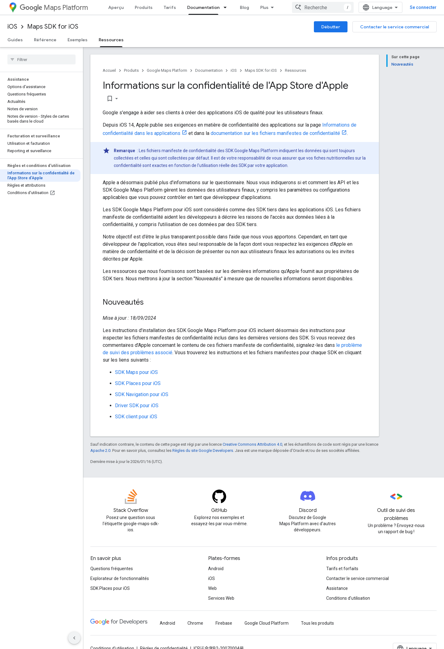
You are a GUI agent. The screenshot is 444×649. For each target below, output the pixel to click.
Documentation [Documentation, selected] (203, 7)
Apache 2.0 (100, 450)
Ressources (295, 70)
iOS (12, 26)
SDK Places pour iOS (138, 383)
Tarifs (170, 7)
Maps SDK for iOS (52, 26)
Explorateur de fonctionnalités (119, 578)
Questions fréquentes (111, 568)
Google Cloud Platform (267, 623)
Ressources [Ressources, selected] (111, 40)
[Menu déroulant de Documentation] (227, 7)
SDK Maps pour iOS (136, 372)
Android (216, 568)
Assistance (337, 588)
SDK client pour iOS (136, 417)
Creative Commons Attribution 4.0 (252, 444)
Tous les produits (317, 623)
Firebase (224, 623)
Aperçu (116, 7)
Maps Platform (54, 7)
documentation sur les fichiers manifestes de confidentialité (275, 133)
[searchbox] (41, 59)
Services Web (221, 598)
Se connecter (423, 7)
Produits (144, 7)
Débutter (330, 27)
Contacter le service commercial (394, 27)
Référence (45, 40)
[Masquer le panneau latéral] (74, 638)
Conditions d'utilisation (348, 598)
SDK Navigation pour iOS (141, 394)
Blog (244, 7)
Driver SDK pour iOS (136, 405)
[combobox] (323, 7)
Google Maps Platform (167, 70)
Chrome (195, 623)
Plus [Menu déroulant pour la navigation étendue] (264, 7)
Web (212, 588)
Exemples (78, 40)
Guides (15, 40)
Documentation (209, 70)
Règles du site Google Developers (202, 450)
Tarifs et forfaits (342, 568)
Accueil (109, 70)
